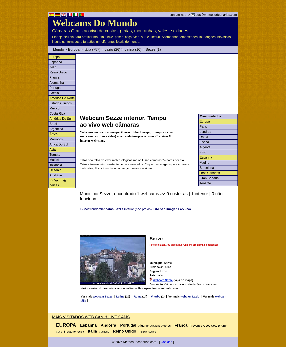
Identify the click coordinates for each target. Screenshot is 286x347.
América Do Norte (62, 98)
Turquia (55, 154)
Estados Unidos (61, 103)
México (55, 108)
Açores (166, 325)
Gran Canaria (209, 178)
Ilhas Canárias (210, 173)
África (54, 134)
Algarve (205, 147)
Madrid (204, 162)
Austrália (56, 175)
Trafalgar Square (147, 331)
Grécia (54, 93)
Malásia (55, 160)
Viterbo (156, 296)
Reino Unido (58, 72)
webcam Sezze (103, 296)
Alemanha (57, 82)
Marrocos (56, 139)
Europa (74, 49)
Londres (205, 131)
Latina (129, 49)
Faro (203, 152)
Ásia (53, 149)
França (54, 77)
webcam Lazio (190, 296)
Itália (87, 49)
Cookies (166, 342)
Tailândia (56, 165)
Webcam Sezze (163, 280)
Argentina (56, 129)
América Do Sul (61, 118)
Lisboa (204, 142)
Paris (203, 126)
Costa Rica (57, 113)
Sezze (150, 49)
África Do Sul (59, 144)
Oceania (55, 170)
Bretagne (70, 331)
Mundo (58, 49)
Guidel (80, 331)
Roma (204, 137)
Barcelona (207, 167)
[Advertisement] (158, 84)
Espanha (56, 62)
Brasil (53, 123)
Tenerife (205, 183)
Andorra (108, 325)
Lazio (109, 49)
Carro (59, 331)
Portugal (55, 87)
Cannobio (104, 331)
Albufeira (155, 325)
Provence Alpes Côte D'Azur (208, 325)
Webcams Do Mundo (94, 23)
